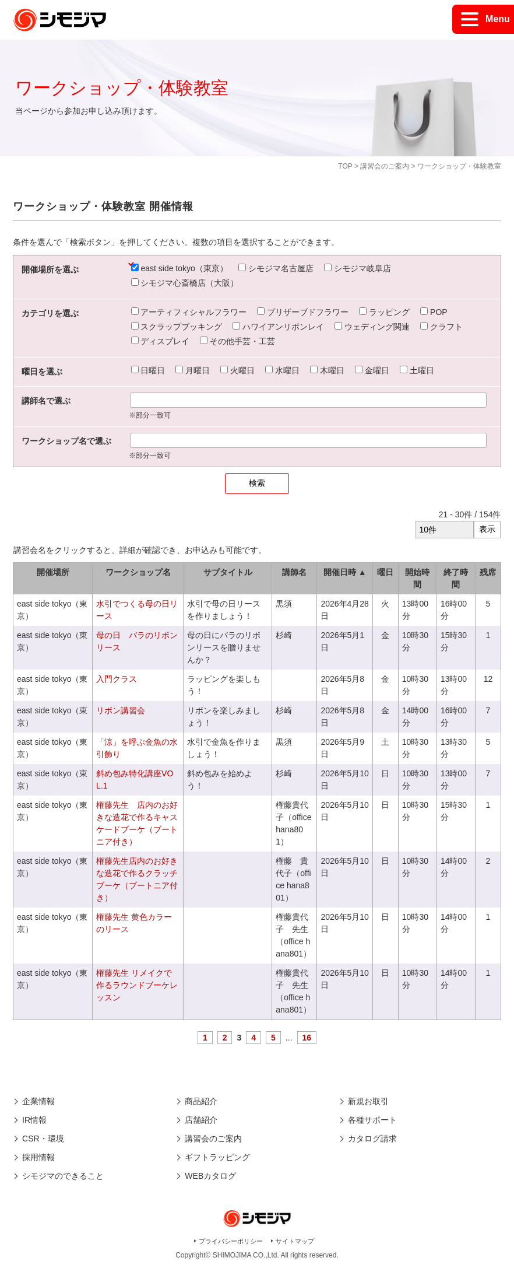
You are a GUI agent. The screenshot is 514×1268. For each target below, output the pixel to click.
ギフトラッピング (217, 1157)
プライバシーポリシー (231, 1241)
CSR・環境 (43, 1138)
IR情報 (34, 1120)
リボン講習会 (120, 710)
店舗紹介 (201, 1120)
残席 (488, 572)
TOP (345, 166)
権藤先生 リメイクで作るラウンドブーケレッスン (137, 985)
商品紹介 (201, 1101)
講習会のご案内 (384, 166)
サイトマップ (295, 1241)
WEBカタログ (210, 1176)
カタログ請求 (372, 1138)
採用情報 (38, 1157)
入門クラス (116, 679)
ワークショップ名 (138, 572)
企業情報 (38, 1101)
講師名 (294, 572)
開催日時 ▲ (345, 572)
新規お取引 (368, 1101)
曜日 (385, 572)
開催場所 (53, 572)
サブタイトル (227, 572)
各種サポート (372, 1120)
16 (307, 1037)
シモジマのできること (63, 1176)
